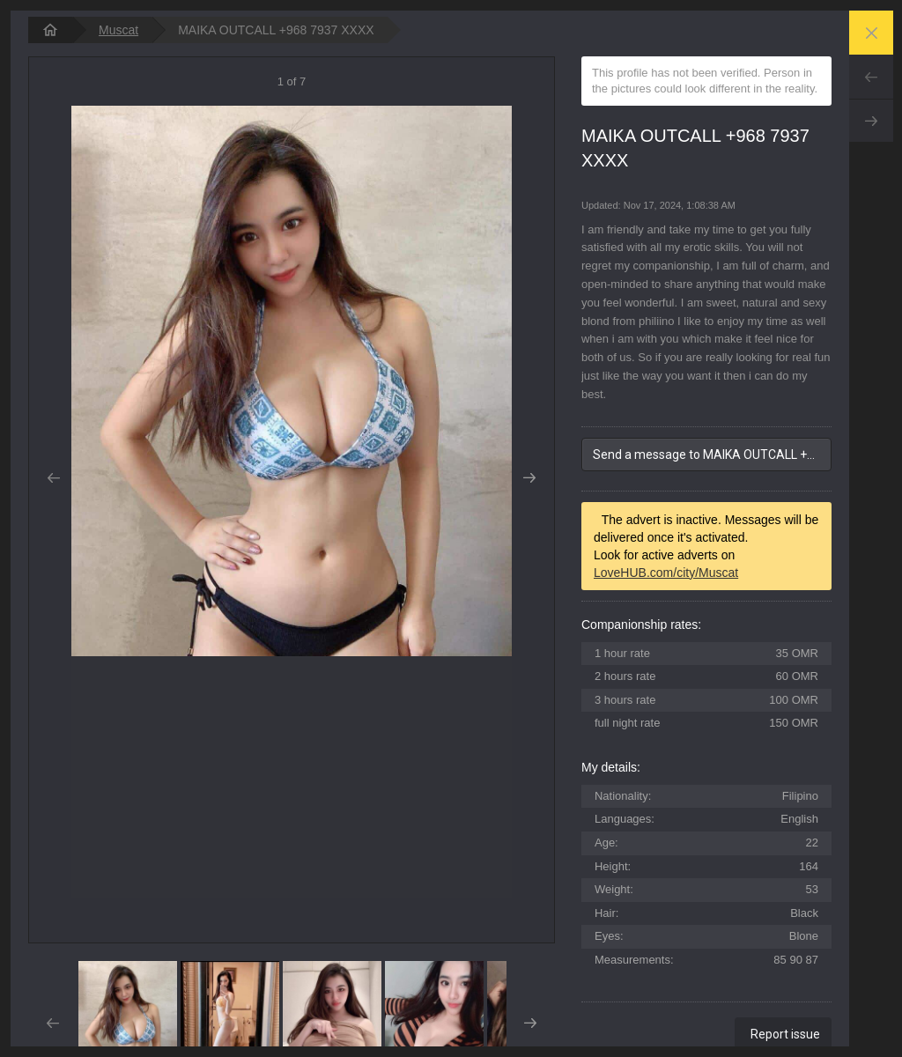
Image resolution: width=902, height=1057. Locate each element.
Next (871, 121)
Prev (871, 77)
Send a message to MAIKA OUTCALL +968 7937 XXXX (712, 454)
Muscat (118, 30)
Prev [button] (53, 478)
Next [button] (530, 478)
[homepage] (50, 30)
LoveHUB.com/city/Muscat (666, 572)
